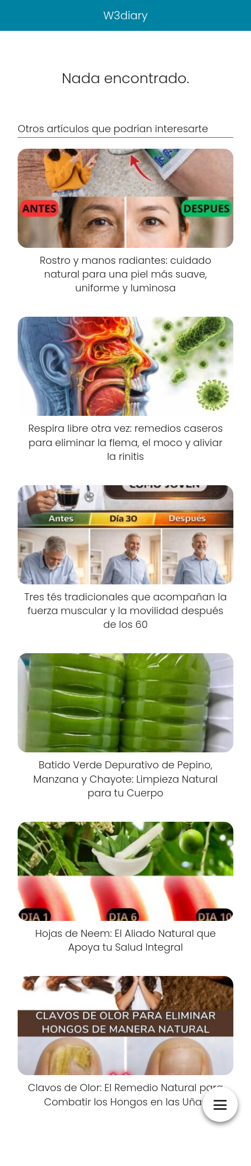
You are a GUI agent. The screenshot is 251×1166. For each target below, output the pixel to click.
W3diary (125, 15)
